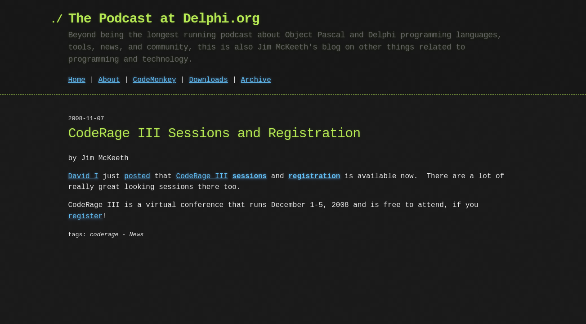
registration (314, 176)
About (109, 80)
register (85, 216)
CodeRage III (202, 176)
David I (83, 176)
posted (137, 176)
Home (76, 80)
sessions (249, 176)
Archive (256, 80)
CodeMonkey (154, 80)
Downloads (208, 80)
